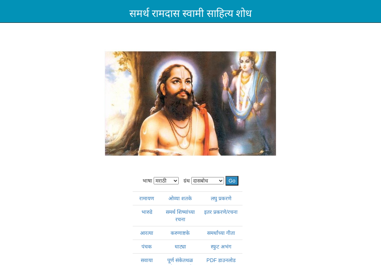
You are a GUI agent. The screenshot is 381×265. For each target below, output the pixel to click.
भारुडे (146, 212)
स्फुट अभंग (221, 247)
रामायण (146, 198)
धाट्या (180, 247)
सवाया (147, 260)
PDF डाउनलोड (220, 260)
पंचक (146, 247)
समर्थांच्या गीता (221, 233)
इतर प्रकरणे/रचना (221, 212)
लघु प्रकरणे (221, 198)
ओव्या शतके (180, 198)
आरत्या (146, 233)
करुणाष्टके (180, 233)
